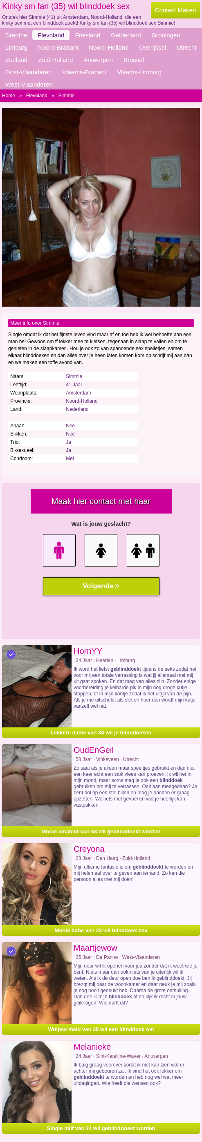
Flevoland (51, 35)
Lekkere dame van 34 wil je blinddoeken (101, 732)
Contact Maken (175, 10)
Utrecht (186, 47)
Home (8, 96)
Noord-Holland (109, 47)
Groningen (166, 35)
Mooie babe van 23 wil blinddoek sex (101, 930)
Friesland (87, 35)
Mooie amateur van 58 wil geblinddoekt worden (100, 831)
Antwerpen (98, 59)
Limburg (16, 47)
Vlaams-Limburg (139, 72)
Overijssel (152, 47)
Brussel (133, 59)
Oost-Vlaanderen (28, 72)
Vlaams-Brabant (84, 72)
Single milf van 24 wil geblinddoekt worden (101, 1128)
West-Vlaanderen (29, 84)
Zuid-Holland (55, 59)
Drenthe (16, 35)
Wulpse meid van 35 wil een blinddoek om (101, 1029)
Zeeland (16, 59)
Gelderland (126, 35)
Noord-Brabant (58, 47)
